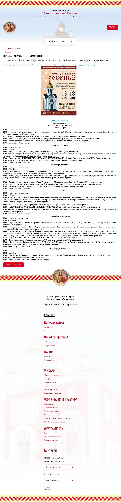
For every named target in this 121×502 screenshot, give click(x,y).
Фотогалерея (49, 360)
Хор (45, 433)
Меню (112, 27)
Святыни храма (50, 382)
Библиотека (49, 404)
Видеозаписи (49, 356)
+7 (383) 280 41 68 (51, 474)
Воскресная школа (51, 411)
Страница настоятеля (52, 393)
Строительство (50, 385)
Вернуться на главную (13, 265)
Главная (49, 315)
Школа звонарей (50, 407)
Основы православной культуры (57, 418)
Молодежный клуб (51, 414)
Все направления (51, 440)
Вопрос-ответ (49, 345)
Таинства (47, 330)
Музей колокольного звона (55, 421)
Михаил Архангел (51, 375)
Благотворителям (51, 389)
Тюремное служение (52, 436)
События (47, 341)
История (47, 378)
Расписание (48, 327)
